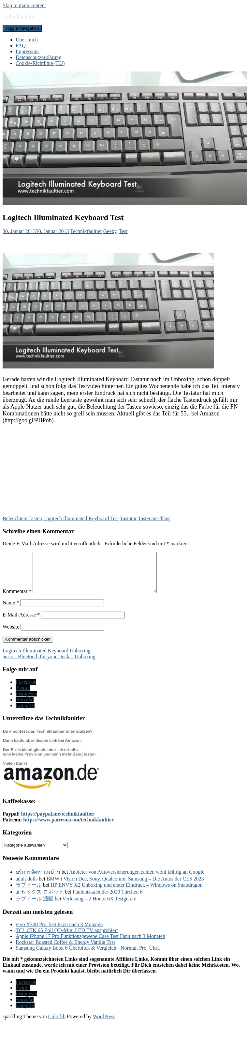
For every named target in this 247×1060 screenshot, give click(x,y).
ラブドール (29, 893)
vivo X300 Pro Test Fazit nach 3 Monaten (59, 932)
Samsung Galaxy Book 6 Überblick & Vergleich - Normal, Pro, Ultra (88, 956)
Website (11, 634)
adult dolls (26, 886)
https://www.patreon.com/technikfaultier (68, 827)
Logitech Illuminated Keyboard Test (81, 518)
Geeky (110, 231)
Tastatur (128, 518)
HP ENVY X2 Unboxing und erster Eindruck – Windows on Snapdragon (127, 893)
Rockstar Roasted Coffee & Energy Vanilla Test (65, 950)
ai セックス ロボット (40, 899)
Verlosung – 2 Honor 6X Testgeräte (99, 906)
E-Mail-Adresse (21, 622)
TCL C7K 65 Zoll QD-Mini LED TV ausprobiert (67, 938)
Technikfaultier (19, 16)
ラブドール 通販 (34, 906)
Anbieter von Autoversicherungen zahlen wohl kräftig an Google (136, 879)
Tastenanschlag (154, 518)
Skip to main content (24, 5)
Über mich (27, 39)
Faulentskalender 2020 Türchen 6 (107, 899)
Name (11, 610)
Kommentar (17, 599)
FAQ (21, 45)
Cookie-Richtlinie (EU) (40, 63)
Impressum (27, 51)
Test (123, 231)
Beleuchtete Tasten (22, 518)
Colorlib (56, 1024)
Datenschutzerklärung (38, 57)
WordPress (104, 1024)
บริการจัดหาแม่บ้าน (38, 879)
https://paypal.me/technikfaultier (57, 821)
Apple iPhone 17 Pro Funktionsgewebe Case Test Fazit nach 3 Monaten (90, 944)
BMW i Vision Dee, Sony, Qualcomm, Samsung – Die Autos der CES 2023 (125, 886)
